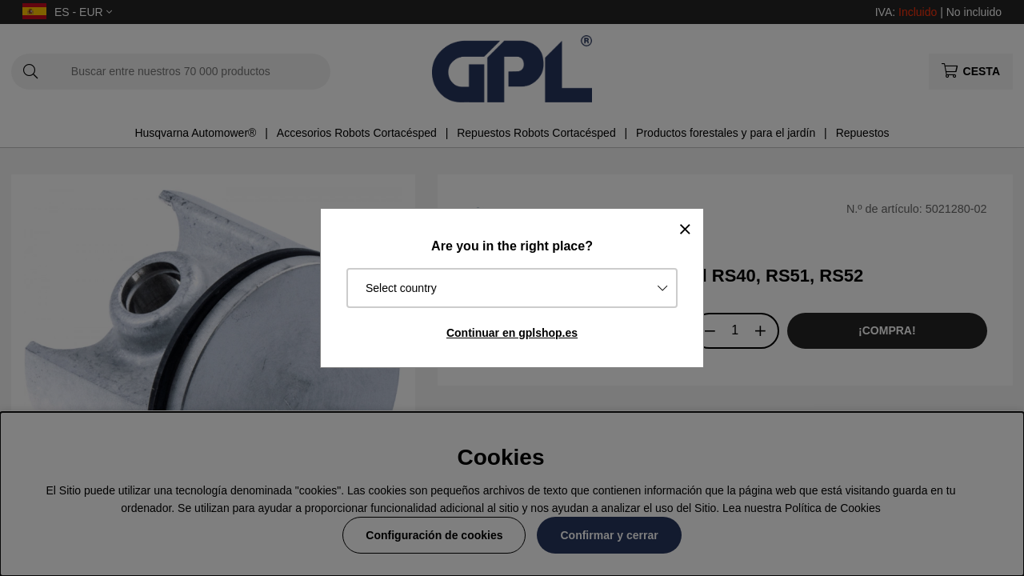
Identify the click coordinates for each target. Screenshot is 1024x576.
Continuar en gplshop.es (512, 332)
